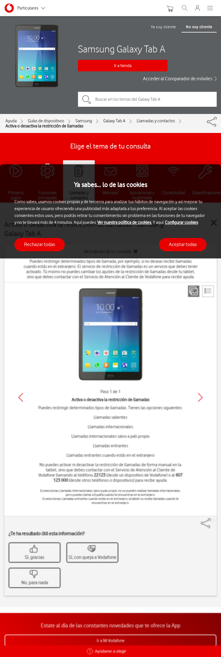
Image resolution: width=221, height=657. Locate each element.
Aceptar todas (183, 244)
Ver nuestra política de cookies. (124, 222)
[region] (110, 410)
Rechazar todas (39, 244)
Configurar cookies (181, 222)
